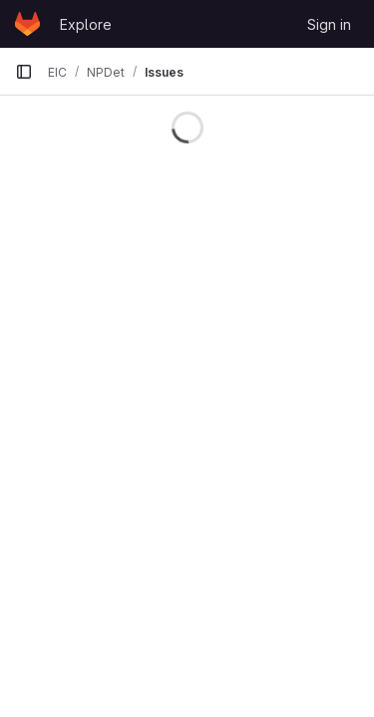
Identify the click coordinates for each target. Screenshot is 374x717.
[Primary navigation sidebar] (24, 72)
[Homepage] (27, 24)
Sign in (329, 24)
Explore (86, 24)
